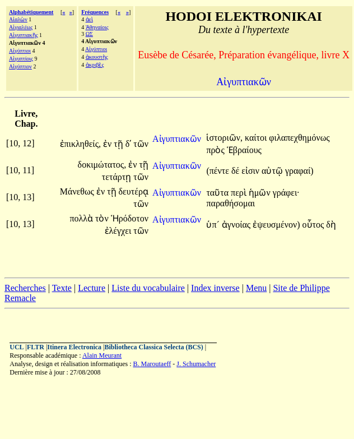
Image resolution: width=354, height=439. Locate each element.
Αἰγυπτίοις (21, 59)
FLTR (35, 347)
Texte (62, 288)
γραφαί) (299, 170)
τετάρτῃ (117, 177)
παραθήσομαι (230, 203)
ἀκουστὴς (97, 57)
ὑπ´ (213, 224)
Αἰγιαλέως (20, 27)
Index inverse (215, 288)
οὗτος (314, 224)
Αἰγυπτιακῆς (23, 35)
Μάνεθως (78, 191)
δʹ (128, 144)
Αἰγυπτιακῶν (176, 139)
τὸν (103, 218)
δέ (236, 170)
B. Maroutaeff (152, 364)
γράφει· (286, 192)
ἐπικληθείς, (80, 144)
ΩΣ (89, 34)
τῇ (119, 144)
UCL (17, 347)
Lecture (91, 288)
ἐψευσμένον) (276, 224)
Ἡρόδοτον (129, 218)
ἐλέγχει (119, 230)
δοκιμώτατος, (102, 164)
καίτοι (257, 137)
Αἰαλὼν (18, 19)
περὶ (240, 192)
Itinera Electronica (74, 347)
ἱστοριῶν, (224, 137)
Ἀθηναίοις (97, 27)
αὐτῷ (273, 170)
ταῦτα (218, 192)
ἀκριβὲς (95, 65)
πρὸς (216, 150)
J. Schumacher (196, 364)
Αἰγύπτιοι (20, 51)
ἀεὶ (89, 19)
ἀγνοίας (237, 224)
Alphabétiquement (31, 12)
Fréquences (95, 12)
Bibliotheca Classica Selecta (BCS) (153, 347)
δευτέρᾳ (133, 191)
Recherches (25, 288)
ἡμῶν (261, 192)
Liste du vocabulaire (148, 288)
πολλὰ (82, 218)
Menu (256, 288)
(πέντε (218, 170)
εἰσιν (251, 170)
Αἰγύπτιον (20, 66)
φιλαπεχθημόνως (299, 137)
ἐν (108, 144)
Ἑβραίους (244, 150)
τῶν (140, 144)
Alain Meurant (102, 355)
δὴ (331, 224)
